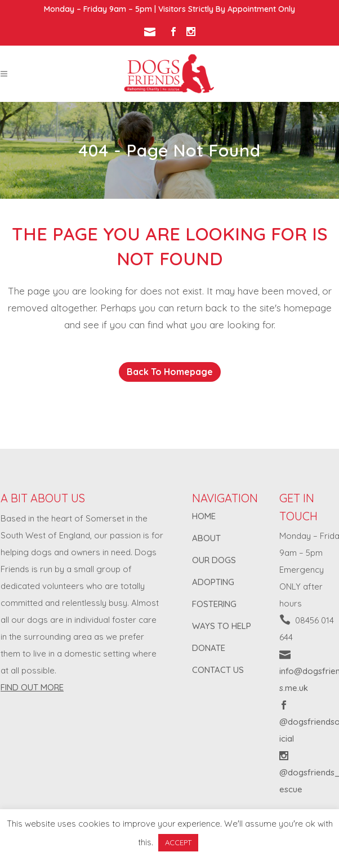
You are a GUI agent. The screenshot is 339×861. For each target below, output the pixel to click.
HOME (204, 516)
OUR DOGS (214, 560)
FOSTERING (214, 604)
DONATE (208, 648)
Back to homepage (170, 371)
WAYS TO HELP (221, 626)
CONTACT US (218, 669)
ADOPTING (213, 582)
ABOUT (206, 538)
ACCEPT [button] (178, 842)
